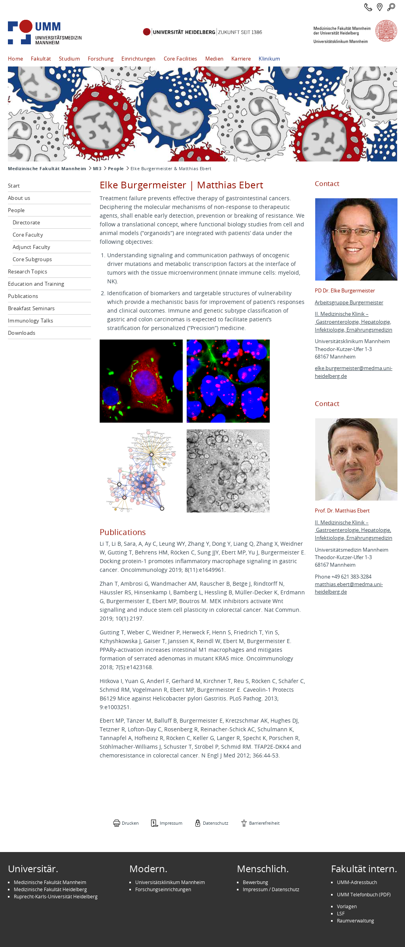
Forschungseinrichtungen (163, 889)
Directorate (26, 222)
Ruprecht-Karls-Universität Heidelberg (56, 896)
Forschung (101, 58)
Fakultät (41, 58)
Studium (69, 58)
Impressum (171, 823)
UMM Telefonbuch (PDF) (364, 894)
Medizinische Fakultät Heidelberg (50, 889)
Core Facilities (180, 58)
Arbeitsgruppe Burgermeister (349, 302)
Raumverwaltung (355, 920)
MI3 (97, 168)
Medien (214, 58)
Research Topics (27, 271)
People (116, 168)
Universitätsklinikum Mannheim (170, 882)
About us (19, 197)
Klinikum (269, 58)
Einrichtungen (138, 58)
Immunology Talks (30, 320)
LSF (340, 913)
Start (14, 185)
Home (15, 58)
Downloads (21, 332)
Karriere (241, 58)
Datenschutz (215, 823)
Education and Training (36, 283)
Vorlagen (347, 906)
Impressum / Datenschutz (271, 889)
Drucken (130, 823)
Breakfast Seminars (31, 308)
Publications (23, 296)
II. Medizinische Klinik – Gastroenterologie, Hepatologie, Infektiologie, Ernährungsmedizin (353, 322)
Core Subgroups (32, 259)
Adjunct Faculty (32, 247)
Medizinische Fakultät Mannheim (47, 168)
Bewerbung (255, 882)
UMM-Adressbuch (357, 882)
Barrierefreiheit (264, 823)
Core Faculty (28, 234)
